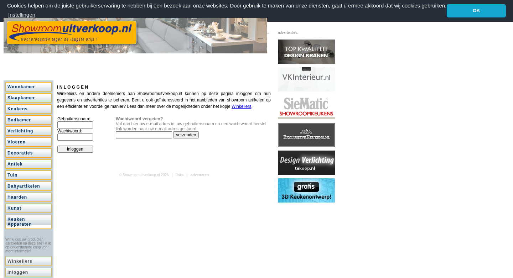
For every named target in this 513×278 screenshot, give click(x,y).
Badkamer (19, 119)
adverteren (200, 175)
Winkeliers (19, 261)
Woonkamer (21, 86)
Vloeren (16, 142)
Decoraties (20, 153)
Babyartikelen (23, 186)
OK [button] (476, 10)
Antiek (15, 164)
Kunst (14, 208)
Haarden (17, 197)
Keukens (17, 108)
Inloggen (17, 272)
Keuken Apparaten (19, 222)
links (180, 175)
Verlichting (20, 130)
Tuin (12, 175)
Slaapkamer (21, 97)
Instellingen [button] (21, 15)
